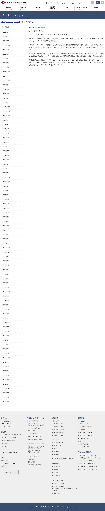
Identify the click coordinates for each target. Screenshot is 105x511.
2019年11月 (6, 248)
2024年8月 (6, 89)
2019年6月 (6, 270)
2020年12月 (6, 208)
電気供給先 (57, 466)
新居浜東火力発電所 (59, 426)
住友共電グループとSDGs (8, 463)
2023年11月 (6, 111)
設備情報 (55, 418)
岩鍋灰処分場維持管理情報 (35, 439)
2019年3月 (6, 278)
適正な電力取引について (60, 493)
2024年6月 (6, 94)
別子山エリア (57, 448)
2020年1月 (6, 243)
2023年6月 (6, 129)
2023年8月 (6, 124)
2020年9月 (6, 217)
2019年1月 (6, 287)
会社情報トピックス (7, 421)
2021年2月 (6, 199)
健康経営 (4, 443)
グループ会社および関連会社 (65, 3)
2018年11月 (6, 296)
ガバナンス (5, 466)
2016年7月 (6, 375)
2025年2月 (6, 67)
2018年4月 (6, 318)
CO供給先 (57, 472)
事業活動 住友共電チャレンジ (35, 418)
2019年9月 (6, 256)
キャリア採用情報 (84, 447)
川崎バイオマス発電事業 (34, 436)
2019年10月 (6, 252)
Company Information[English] (10, 452)
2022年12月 (6, 142)
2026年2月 (6, 36)
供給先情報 (55, 463)
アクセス (4, 449)
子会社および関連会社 (85, 452)
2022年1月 (6, 173)
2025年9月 (6, 49)
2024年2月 (6, 102)
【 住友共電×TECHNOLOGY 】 (35, 444)
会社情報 (17, 22)
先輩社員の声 (83, 429)
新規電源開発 (31, 462)
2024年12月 (6, 71)
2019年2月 (6, 283)
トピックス (9, 22)
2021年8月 (6, 186)
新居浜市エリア (58, 445)
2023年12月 (6, 107)
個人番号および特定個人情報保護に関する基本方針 (65, 489)
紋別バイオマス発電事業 (34, 465)
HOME (3, 22)
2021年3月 (6, 195)
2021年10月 (6, 182)
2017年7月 (6, 331)
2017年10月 (6, 327)
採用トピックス (6, 426)
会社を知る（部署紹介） (86, 426)
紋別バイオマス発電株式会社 (87, 463)
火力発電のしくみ (58, 424)
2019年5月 (6, 274)
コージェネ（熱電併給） (34, 428)
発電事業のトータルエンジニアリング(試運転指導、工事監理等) (38, 447)
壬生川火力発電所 (58, 432)
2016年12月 (6, 357)
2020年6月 (6, 221)
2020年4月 (6, 230)
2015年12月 (6, 388)
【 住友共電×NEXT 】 (33, 456)
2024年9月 (6, 85)
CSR (2, 457)
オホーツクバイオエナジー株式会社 (89, 466)
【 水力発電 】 (56, 439)
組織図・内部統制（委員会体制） (11, 440)
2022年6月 (6, 160)
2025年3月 (6, 63)
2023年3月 (6, 133)
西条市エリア (57, 451)
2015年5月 (6, 397)
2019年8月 (6, 261)
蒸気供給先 (57, 469)
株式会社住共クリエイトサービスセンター (90, 458)
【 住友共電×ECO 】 (33, 421)
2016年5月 (6, 379)
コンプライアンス (57, 480)
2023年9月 (6, 120)
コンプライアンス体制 (59, 483)
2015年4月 (6, 401)
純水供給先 (57, 475)
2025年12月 (6, 41)
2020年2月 (6, 239)
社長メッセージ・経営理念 (9, 437)
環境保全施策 (31, 431)
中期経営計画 (31, 459)
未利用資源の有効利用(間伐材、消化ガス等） (34, 451)
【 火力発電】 (56, 421)
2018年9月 (6, 305)
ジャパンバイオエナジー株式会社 (88, 469)
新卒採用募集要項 (84, 444)
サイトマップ (83, 3)
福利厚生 (82, 441)
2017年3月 (6, 344)
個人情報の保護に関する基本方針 (62, 486)
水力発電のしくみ (58, 442)
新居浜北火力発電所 (59, 435)
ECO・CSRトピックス (8, 424)
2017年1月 (6, 353)
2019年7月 (6, 265)
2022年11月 (6, 146)
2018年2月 (6, 322)
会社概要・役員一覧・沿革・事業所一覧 (12, 435)
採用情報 (81, 418)
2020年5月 (6, 226)
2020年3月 (6, 234)
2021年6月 (6, 190)
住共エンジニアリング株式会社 (88, 455)
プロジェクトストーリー (86, 432)
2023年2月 (6, 138)
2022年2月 (6, 168)
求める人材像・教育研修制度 (87, 435)
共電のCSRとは (6, 460)
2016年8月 (6, 371)
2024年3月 (6, 98)
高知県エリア (57, 454)
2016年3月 (6, 384)
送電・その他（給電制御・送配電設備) (64, 458)
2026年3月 (6, 32)
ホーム (48, 3)
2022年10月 (6, 151)
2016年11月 (6, 362)
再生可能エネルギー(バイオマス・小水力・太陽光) (36, 424)
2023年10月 (6, 116)
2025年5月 (6, 58)
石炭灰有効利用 (32, 433)
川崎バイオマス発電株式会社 (87, 460)
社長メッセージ (84, 424)
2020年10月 (6, 212)
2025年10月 (6, 45)
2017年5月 (6, 340)
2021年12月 (6, 177)
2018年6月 (6, 313)
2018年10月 (6, 300)
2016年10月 (6, 366)
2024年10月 (6, 80)
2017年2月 (6, 349)
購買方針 (4, 446)
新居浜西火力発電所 (59, 429)
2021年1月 (6, 204)
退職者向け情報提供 (10, 472)
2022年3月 (6, 164)
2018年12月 (6, 291)
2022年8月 (6, 155)
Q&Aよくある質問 (84, 438)
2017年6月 (6, 335)
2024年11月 (6, 76)
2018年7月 (6, 309)
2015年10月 (6, 393)
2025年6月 (6, 54)
